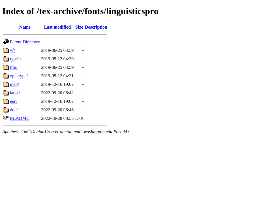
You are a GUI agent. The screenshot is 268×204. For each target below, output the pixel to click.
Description (96, 27)
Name (25, 27)
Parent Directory (25, 41)
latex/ (15, 92)
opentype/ (19, 75)
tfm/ (14, 67)
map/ (14, 84)
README (19, 118)
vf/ (12, 50)
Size (79, 27)
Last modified (57, 27)
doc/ (14, 109)
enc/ (14, 101)
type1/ (15, 58)
